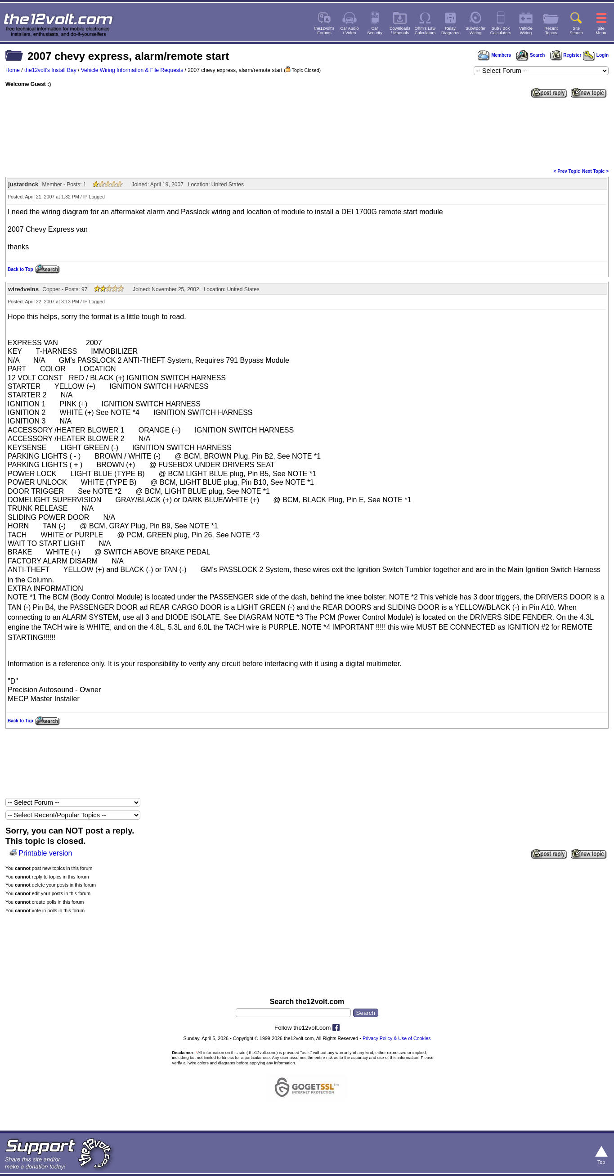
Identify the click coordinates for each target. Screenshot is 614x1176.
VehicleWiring (526, 30)
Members (494, 55)
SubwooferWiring (476, 30)
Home (12, 70)
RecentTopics (551, 30)
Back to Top (20, 269)
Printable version (45, 853)
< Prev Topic (567, 171)
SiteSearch (576, 30)
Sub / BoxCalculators (500, 30)
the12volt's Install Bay (50, 70)
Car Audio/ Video (350, 30)
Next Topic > (595, 171)
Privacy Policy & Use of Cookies (397, 1038)
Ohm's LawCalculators (425, 30)
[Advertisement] (307, 132)
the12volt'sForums (324, 30)
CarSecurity (374, 30)
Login (596, 55)
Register (566, 55)
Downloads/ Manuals (400, 30)
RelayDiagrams (450, 30)
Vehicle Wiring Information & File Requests (132, 70)
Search (530, 55)
